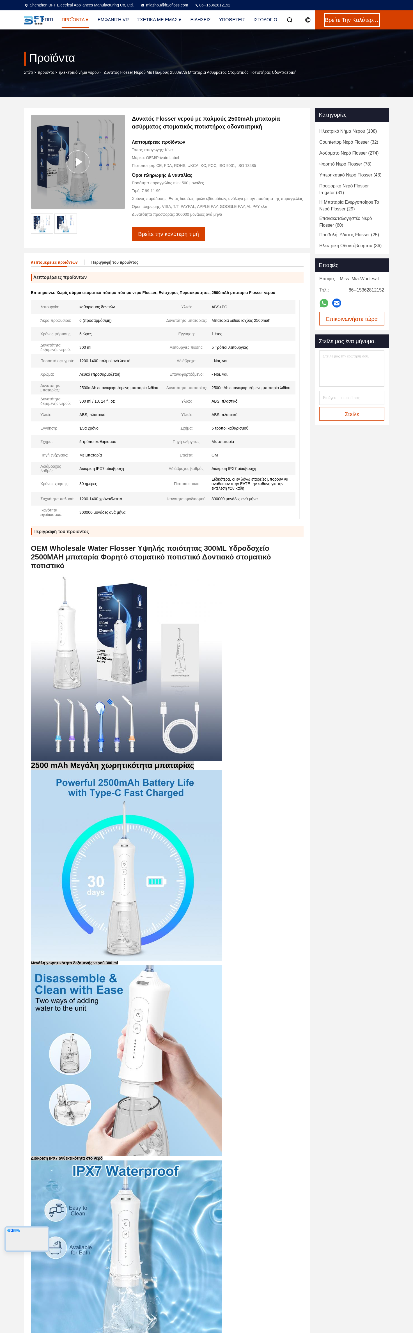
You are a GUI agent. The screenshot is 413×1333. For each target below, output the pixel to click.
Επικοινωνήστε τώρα (352, 319)
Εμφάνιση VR (113, 19)
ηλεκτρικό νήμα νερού (79, 72)
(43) (350, 175)
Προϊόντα (75, 19)
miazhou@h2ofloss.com (164, 5)
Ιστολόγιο (265, 19)
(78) (345, 164)
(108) (348, 131)
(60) (345, 222)
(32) (348, 142)
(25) (349, 234)
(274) (349, 153)
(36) (350, 245)
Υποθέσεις (232, 19)
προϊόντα (46, 72)
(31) (344, 189)
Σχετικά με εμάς (159, 19)
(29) (349, 205)
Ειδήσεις (201, 19)
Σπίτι (47, 19)
